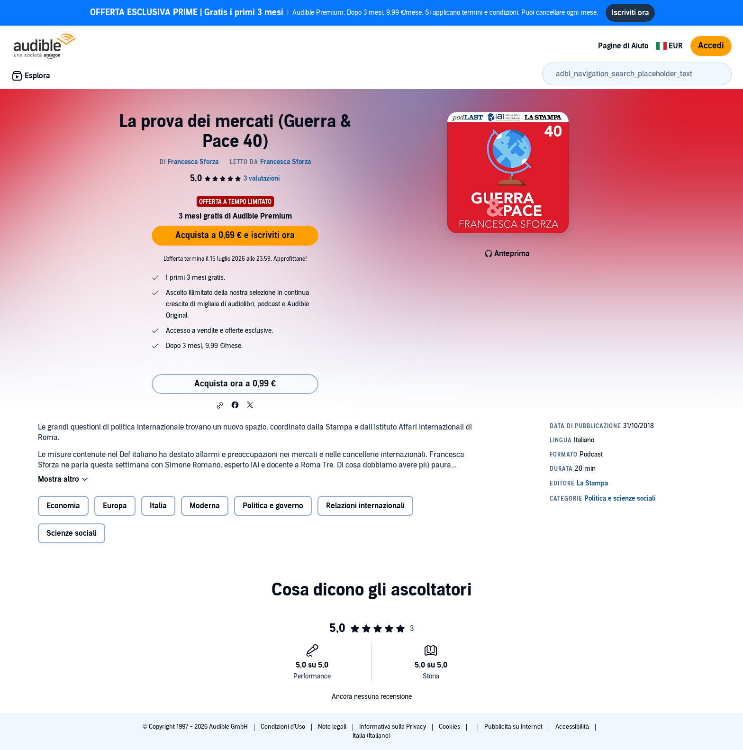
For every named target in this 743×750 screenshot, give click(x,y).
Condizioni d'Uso (284, 727)
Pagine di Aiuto (623, 46)
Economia (63, 506)
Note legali (333, 727)
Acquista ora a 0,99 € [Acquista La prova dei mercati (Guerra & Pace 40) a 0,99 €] (235, 384)
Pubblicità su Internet (514, 727)
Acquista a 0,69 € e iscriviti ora (235, 235)
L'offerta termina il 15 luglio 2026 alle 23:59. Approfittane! (235, 259)
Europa (115, 506)
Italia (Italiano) (371, 736)
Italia (158, 506)
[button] (220, 405)
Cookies (450, 727)
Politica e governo (273, 506)
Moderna (205, 506)
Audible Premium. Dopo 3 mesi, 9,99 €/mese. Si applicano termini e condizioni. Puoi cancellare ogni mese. (344, 13)
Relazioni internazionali (365, 506)
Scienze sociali (71, 533)
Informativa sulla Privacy (393, 727)
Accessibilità (572, 727)
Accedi (711, 46)
